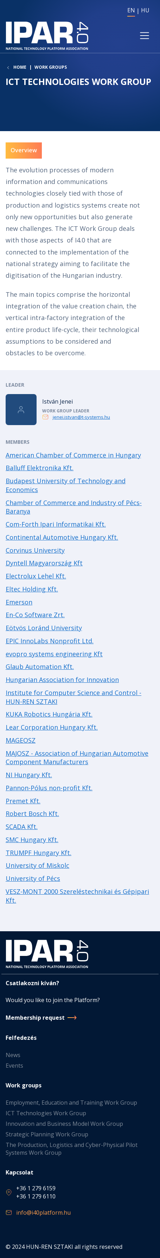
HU (145, 10)
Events (14, 1065)
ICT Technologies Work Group (46, 1113)
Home (19, 67)
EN (131, 10)
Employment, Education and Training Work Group (71, 1102)
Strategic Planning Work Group (47, 1134)
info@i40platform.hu (43, 1212)
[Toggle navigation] (144, 36)
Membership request (35, 1017)
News (13, 1055)
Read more (80, 409)
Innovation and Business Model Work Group (64, 1124)
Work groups (50, 67)
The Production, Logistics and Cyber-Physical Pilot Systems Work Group (71, 1148)
